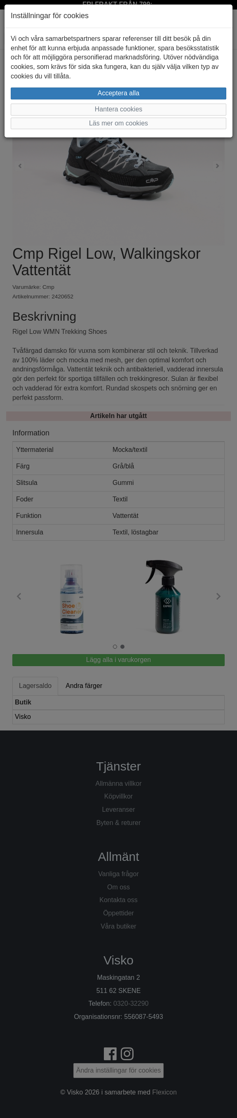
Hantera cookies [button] (119, 109)
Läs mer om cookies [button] (118, 123)
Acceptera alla (118, 93)
